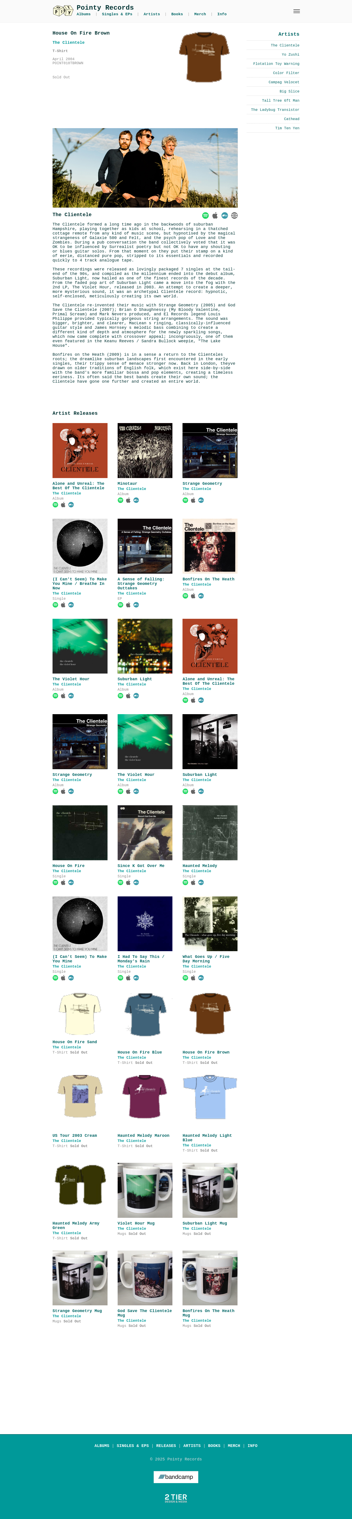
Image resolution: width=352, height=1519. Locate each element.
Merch (200, 14)
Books (177, 14)
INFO (252, 1446)
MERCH (234, 1446)
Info (222, 14)
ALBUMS (102, 1446)
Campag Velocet (284, 82)
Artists (152, 14)
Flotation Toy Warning (276, 64)
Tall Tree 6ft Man (280, 101)
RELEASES (166, 1446)
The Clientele (67, 494)
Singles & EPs (117, 14)
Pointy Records (105, 8)
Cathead (291, 119)
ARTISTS (192, 1446)
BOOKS (214, 1446)
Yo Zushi (290, 55)
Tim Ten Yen (287, 128)
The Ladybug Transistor (275, 110)
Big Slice (289, 92)
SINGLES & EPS (133, 1446)
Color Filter (286, 73)
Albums (84, 14)
